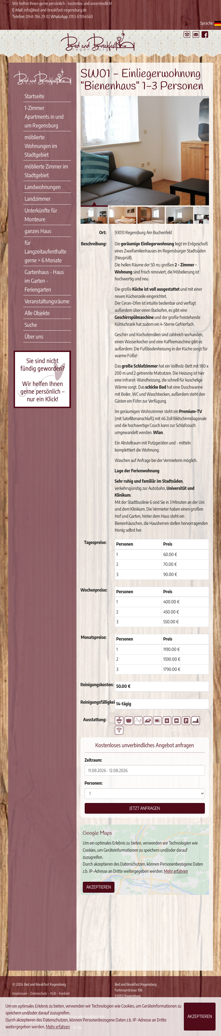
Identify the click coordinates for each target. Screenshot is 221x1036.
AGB (53, 993)
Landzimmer (38, 198)
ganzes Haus (38, 230)
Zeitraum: (93, 760)
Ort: (103, 232)
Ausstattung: (95, 719)
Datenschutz (38, 993)
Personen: (94, 783)
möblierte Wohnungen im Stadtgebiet (41, 145)
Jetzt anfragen (144, 808)
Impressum (19, 993)
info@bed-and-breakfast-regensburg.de (55, 9)
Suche (31, 324)
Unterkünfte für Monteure (41, 214)
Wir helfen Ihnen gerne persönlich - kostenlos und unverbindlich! (62, 3)
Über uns (34, 336)
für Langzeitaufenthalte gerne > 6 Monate (45, 251)
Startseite (34, 95)
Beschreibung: (93, 243)
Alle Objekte (37, 312)
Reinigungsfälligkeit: (96, 702)
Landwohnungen (43, 186)
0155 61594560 (81, 16)
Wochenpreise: (94, 590)
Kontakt (64, 993)
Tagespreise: (95, 542)
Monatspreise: (93, 637)
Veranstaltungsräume (47, 301)
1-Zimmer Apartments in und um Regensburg (44, 116)
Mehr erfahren (176, 871)
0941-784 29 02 (38, 16)
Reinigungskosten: (96, 684)
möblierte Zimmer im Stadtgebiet (46, 170)
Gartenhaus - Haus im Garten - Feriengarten (44, 280)
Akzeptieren (98, 887)
